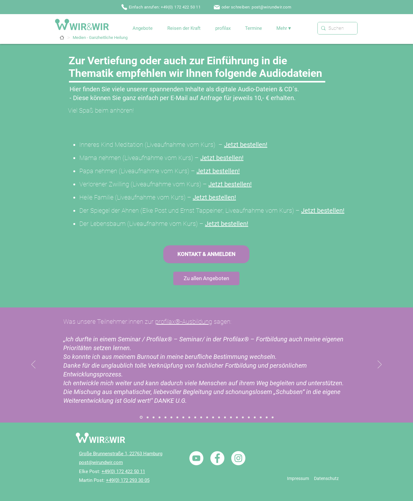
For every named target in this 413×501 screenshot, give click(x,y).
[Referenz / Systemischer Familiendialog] (141, 417)
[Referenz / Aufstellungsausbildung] (165, 417)
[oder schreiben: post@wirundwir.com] (253, 7)
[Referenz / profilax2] (273, 417)
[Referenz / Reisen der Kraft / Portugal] (255, 417)
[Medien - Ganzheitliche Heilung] (100, 37)
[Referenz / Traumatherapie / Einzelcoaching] (243, 417)
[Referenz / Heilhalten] (213, 417)
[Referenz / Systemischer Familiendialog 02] (148, 417)
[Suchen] (336, 28)
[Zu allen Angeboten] (206, 278)
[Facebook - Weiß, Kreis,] (217, 458)
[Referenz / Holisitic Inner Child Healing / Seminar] (195, 417)
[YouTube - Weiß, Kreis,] (196, 458)
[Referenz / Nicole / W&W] (261, 417)
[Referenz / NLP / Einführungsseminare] (237, 417)
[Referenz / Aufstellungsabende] (159, 417)
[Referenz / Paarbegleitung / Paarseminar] (207, 417)
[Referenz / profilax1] (267, 417)
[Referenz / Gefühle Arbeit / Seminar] (189, 417)
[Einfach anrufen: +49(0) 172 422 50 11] (161, 7)
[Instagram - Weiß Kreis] (238, 458)
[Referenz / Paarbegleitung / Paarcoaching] (201, 417)
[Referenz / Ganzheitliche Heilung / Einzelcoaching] (177, 417)
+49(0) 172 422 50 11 (123, 471)
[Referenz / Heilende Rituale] (219, 417)
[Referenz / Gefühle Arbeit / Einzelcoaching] (183, 417)
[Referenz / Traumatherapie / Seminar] (249, 417)
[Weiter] (380, 364)
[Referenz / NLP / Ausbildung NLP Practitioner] (231, 417)
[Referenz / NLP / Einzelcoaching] (225, 417)
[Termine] (62, 37)
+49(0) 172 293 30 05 (127, 480)
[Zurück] (33, 364)
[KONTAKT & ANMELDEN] (206, 254)
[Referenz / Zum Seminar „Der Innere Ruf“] (171, 417)
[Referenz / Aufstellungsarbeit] (153, 417)
